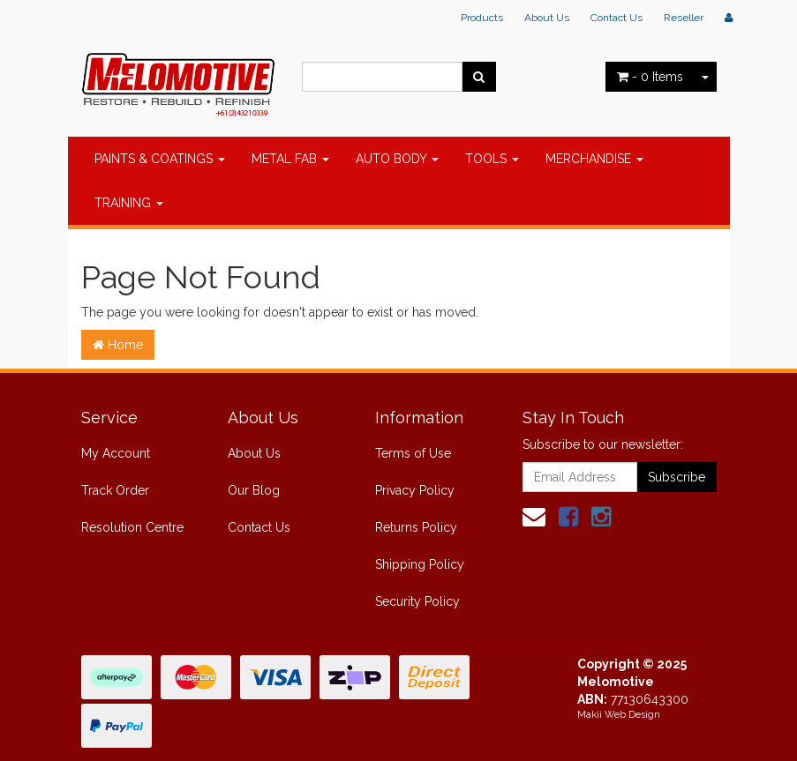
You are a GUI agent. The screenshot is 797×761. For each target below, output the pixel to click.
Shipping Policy (419, 564)
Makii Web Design (618, 714)
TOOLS (492, 159)
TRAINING (128, 203)
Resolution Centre (132, 527)
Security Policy (417, 601)
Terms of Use (413, 453)
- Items (650, 77)
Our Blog (254, 490)
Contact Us (616, 17)
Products (482, 17)
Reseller (683, 17)
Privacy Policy (415, 490)
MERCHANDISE (594, 159)
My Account (115, 453)
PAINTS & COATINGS (159, 159)
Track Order (115, 490)
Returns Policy (416, 527)
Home (118, 345)
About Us (546, 17)
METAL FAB (290, 159)
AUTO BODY (397, 159)
